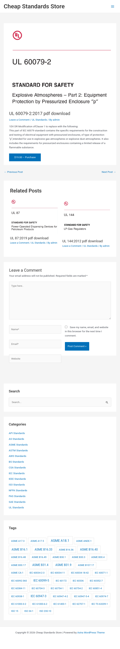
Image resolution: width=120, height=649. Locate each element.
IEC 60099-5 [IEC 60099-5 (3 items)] (41, 580)
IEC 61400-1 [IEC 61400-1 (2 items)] (59, 604)
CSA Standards (17, 467)
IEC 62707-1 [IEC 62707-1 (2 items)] (78, 604)
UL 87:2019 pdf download (29, 238)
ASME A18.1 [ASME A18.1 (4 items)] (60, 541)
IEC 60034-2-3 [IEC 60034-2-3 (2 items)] (37, 572)
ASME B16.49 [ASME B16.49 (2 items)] (39, 557)
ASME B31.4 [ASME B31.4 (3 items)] (40, 565)
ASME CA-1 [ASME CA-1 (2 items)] (17, 572)
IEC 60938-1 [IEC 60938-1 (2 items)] (17, 596)
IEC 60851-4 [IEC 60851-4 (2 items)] (95, 588)
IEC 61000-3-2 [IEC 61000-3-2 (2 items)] (18, 604)
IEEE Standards (17, 478)
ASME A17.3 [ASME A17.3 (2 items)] (17, 541)
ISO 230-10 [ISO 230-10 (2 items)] (45, 611)
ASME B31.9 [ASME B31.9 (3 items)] (63, 565)
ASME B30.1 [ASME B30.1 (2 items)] (59, 557)
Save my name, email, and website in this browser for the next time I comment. (86, 331)
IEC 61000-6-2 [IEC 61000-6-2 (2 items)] (39, 604)
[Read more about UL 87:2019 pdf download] (34, 216)
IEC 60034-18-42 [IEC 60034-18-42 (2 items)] (80, 572)
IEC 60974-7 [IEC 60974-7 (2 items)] (101, 596)
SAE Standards (17, 501)
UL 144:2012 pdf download (82, 241)
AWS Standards (17, 455)
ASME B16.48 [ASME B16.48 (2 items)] (18, 557)
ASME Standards (18, 444)
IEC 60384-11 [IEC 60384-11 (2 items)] (18, 588)
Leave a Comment (19, 119)
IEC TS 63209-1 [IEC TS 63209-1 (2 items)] (99, 604)
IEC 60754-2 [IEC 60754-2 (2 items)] (76, 588)
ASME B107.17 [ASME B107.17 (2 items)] (86, 565)
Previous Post (13, 171)
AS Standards (16, 438)
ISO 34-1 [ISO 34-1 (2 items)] (28, 611)
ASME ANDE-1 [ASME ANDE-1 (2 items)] (84, 541)
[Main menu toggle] (112, 6)
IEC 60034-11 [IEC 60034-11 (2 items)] (58, 572)
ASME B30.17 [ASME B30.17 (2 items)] (18, 565)
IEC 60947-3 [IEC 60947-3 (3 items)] (38, 596)
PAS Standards (17, 496)
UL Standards (39, 119)
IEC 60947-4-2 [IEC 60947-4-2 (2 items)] (60, 596)
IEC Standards (17, 473)
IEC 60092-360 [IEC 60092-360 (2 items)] (19, 580)
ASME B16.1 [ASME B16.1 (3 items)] (20, 549)
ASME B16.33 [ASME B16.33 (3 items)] (43, 549)
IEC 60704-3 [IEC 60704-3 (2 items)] (38, 588)
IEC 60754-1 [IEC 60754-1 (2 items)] (57, 588)
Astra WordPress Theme (91, 632)
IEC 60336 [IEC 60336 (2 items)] (78, 580)
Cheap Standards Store (34, 6)
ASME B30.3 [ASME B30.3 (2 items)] (78, 557)
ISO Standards (17, 484)
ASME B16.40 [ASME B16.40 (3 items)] (89, 549)
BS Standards (16, 461)
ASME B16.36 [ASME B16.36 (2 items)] (66, 549)
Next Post (109, 171)
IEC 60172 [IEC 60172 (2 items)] (61, 580)
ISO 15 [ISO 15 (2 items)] (14, 611)
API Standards (17, 433)
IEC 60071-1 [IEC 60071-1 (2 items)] (101, 572)
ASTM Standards (18, 450)
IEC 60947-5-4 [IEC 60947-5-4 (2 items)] (81, 596)
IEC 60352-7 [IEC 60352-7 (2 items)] (96, 580)
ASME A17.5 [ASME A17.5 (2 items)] (37, 541)
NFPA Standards (18, 490)
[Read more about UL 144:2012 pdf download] (86, 217)
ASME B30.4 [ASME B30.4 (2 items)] (98, 557)
